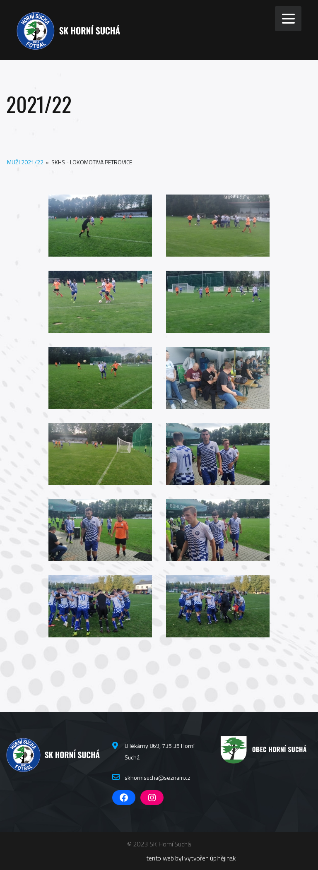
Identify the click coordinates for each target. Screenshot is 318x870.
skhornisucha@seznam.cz (157, 777)
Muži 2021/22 (25, 162)
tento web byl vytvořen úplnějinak (191, 858)
